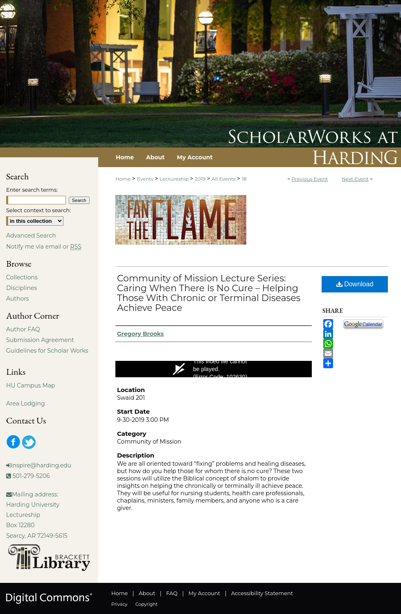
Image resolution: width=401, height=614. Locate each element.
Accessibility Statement (262, 593)
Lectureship (175, 179)
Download (355, 284)
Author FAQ (23, 329)
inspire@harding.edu (41, 465)
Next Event (355, 179)
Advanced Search (31, 235)
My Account (204, 593)
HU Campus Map (30, 385)
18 (244, 179)
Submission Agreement (40, 340)
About (147, 593)
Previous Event (309, 179)
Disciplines (21, 288)
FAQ (172, 593)
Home (123, 179)
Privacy (119, 604)
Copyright (146, 604)
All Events (224, 179)
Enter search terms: (32, 189)
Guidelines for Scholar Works (47, 350)
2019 (201, 179)
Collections (22, 277)
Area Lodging (25, 403)
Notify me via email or (43, 246)
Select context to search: (38, 210)
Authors (17, 298)
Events (146, 179)
